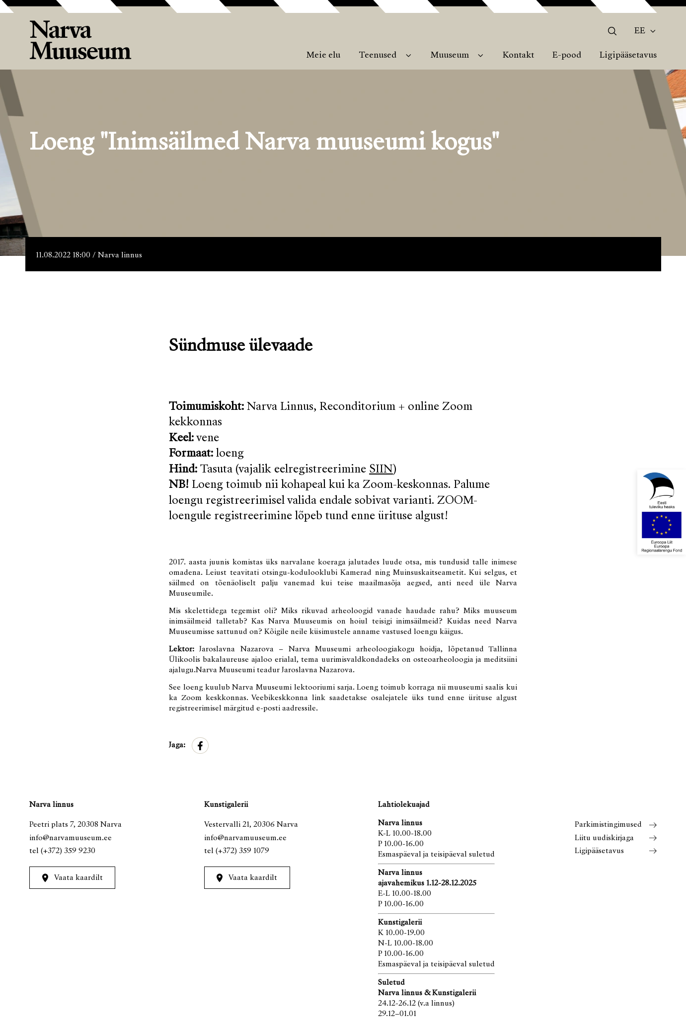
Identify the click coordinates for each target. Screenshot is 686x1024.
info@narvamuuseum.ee (70, 838)
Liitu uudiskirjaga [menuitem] (604, 838)
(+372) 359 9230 (68, 851)
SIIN (381, 470)
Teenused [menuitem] (377, 56)
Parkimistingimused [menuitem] (608, 824)
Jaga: (177, 745)
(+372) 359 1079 (242, 851)
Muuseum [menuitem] (450, 56)
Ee (639, 31)
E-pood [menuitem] (566, 56)
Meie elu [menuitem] (323, 56)
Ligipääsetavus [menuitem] (628, 56)
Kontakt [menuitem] (518, 56)
